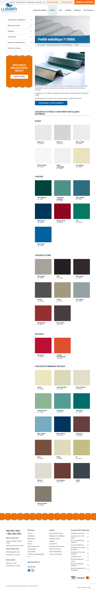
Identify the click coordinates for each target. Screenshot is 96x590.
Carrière (30, 541)
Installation (68, 10)
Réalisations (77, 10)
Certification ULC (80, 556)
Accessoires (19, 37)
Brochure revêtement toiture (80, 560)
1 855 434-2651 (67, 2)
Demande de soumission (84, 2)
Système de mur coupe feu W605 (80, 548)
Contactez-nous (19, 76)
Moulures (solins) (19, 25)
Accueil (30, 533)
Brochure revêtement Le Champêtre (80, 569)
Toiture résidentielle (55, 551)
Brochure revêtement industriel (80, 564)
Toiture (60, 10)
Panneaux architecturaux (19, 42)
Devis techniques (89, 10)
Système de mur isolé (80, 533)
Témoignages (30, 2)
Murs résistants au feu (56, 533)
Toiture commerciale (55, 554)
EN (43, 2)
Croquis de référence (80, 545)
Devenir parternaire (21, 2)
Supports (19, 31)
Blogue (30, 544)
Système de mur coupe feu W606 (80, 553)
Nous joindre (38, 2)
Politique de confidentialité (36, 554)
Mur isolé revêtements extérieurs (80, 541)
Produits (53, 10)
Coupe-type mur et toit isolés (80, 537)
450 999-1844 (52, 2)
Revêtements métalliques (40, 10)
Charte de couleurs (19, 48)
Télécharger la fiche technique (51, 103)
